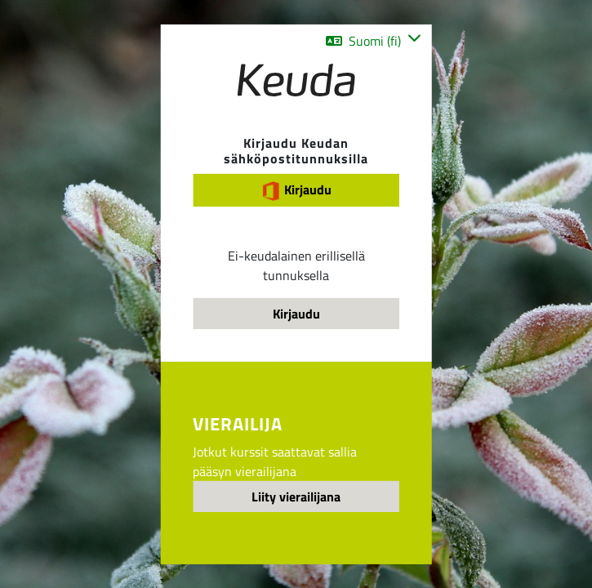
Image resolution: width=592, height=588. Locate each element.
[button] (373, 40)
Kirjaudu (296, 189)
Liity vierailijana (296, 496)
